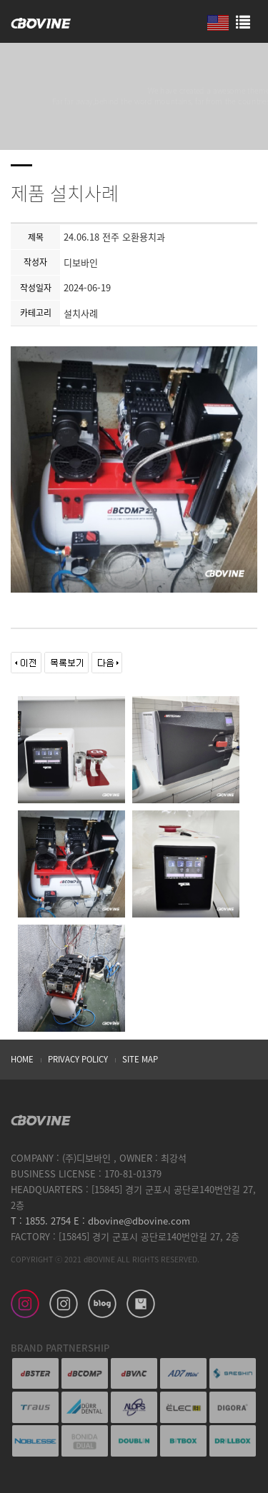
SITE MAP (140, 1059)
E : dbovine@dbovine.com (130, 1220)
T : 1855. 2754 (41, 1220)
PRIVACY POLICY (78, 1059)
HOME (22, 1059)
